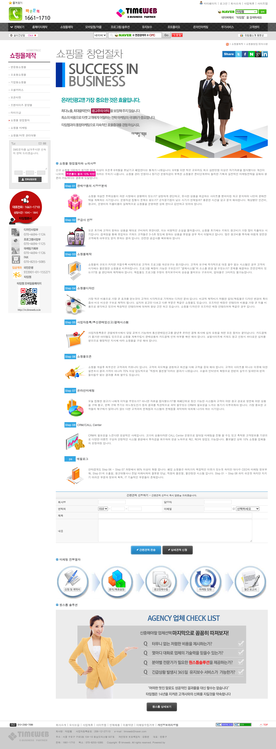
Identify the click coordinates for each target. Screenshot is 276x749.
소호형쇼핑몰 (18, 74)
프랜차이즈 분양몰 (21, 105)
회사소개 (236, 3)
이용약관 (128, 725)
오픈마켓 (16, 97)
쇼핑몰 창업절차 (20, 120)
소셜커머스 (17, 90)
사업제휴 (249, 3)
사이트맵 (262, 3)
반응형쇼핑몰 (18, 67)
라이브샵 (16, 112)
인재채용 (114, 725)
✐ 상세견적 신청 (177, 549)
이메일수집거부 (145, 725)
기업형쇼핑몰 (18, 82)
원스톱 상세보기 (161, 706)
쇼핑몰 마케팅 (19, 127)
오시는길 (74, 725)
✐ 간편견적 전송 (146, 549)
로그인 (224, 3)
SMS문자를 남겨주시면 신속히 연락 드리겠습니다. (29, 158)
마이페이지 (210, 3)
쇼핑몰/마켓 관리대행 (23, 135)
